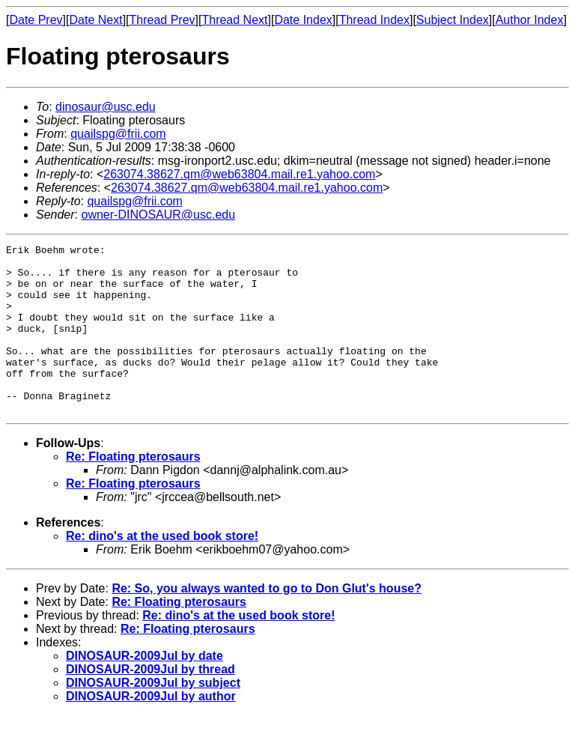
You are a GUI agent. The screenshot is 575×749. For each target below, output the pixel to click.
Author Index (530, 19)
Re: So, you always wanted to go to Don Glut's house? (267, 622)
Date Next (95, 19)
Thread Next (234, 19)
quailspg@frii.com (117, 133)
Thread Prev (162, 19)
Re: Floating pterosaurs (133, 490)
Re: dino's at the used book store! (162, 569)
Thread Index (374, 19)
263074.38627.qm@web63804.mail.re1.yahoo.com (239, 174)
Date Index (303, 19)
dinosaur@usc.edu (105, 106)
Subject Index (452, 19)
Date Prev (35, 19)
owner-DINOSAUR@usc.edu (158, 214)
